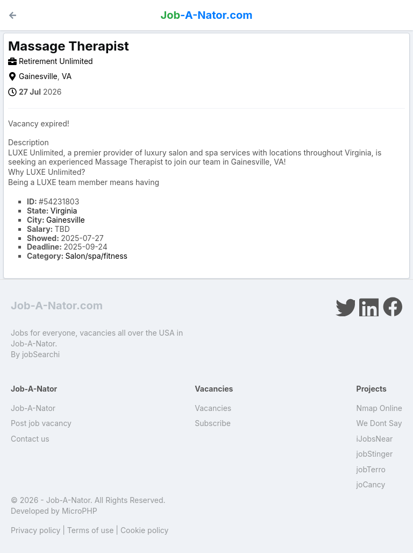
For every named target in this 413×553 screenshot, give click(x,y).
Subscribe (213, 423)
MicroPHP (79, 510)
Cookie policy (144, 530)
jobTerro (371, 469)
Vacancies (213, 408)
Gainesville (38, 76)
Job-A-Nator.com (57, 305)
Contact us (30, 438)
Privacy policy (35, 530)
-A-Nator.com (207, 15)
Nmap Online (379, 408)
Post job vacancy (41, 423)
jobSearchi (41, 354)
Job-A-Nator (33, 408)
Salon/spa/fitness (96, 255)
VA (67, 76)
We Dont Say (379, 423)
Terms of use (90, 530)
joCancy (371, 484)
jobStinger (375, 453)
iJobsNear (375, 438)
